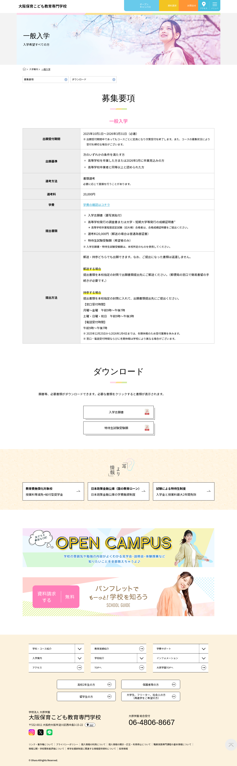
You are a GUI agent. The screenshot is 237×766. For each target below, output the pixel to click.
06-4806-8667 (152, 722)
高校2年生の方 (86, 684)
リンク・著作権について (41, 744)
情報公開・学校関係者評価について (46, 748)
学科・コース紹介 (41, 648)
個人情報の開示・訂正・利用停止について (130, 744)
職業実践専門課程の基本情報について (172, 744)
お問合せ (191, 5)
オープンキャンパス (145, 5)
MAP (90, 725)
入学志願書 (116, 416)
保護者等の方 (151, 684)
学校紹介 (99, 658)
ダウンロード (79, 79)
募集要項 (29, 79)
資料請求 (172, 5)
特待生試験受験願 (116, 431)
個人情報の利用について (93, 744)
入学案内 (33, 69)
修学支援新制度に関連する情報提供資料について (91, 748)
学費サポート (164, 648)
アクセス (203, 8)
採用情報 (123, 748)
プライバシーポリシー (67, 744)
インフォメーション (167, 658)
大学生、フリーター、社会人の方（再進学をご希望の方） (146, 696)
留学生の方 (86, 696)
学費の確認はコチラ (96, 204)
